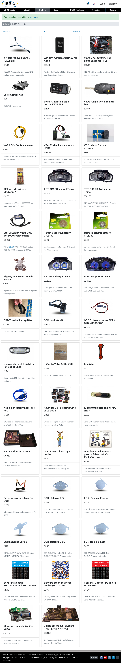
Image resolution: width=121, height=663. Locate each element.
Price (45, 31)
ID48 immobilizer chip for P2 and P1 (100, 409)
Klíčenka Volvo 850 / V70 (58, 364)
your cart (34, 17)
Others (112, 10)
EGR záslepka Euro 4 (96, 498)
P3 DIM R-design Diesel (57, 276)
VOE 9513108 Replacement (19, 145)
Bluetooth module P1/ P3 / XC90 (18, 628)
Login (103, 4)
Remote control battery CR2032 (97, 234)
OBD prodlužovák (53, 320)
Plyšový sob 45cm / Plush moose (18, 278)
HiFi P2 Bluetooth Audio (17, 451)
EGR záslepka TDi (54, 498)
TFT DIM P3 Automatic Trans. (97, 190)
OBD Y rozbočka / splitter (18, 320)
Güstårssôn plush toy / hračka (57, 453)
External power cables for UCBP (18, 499)
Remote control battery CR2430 (57, 234)
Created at (76, 31)
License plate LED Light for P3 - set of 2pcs (19, 365)
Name (6, 31)
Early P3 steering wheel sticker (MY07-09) (57, 584)
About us (96, 10)
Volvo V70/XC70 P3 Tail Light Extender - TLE (97, 59)
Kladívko (89, 364)
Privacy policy (50, 655)
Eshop (6, 24)
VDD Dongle (9, 10)
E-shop (42, 10)
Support (57, 10)
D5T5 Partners (77, 10)
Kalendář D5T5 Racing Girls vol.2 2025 (60, 409)
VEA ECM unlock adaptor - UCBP (58, 147)
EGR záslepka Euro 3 (15, 541)
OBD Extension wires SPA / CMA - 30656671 (99, 321)
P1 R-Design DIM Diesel (97, 276)
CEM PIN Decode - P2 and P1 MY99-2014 (100, 584)
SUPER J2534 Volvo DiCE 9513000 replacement (18, 234)
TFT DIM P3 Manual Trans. (59, 189)
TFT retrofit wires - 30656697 (14, 190)
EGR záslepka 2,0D (54, 541)
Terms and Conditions (35, 655)
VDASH (27, 10)
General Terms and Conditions (13, 655)
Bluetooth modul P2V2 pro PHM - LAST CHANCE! (59, 627)
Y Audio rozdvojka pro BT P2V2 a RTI (18, 59)
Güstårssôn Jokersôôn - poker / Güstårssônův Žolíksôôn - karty (97, 454)
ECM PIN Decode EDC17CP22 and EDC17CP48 (20, 584)
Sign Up (113, 4)
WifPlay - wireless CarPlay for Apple (60, 59)
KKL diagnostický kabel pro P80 (19, 409)
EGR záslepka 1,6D (94, 541)
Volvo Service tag (13, 94)
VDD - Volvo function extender (95, 147)
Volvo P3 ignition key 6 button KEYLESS (56, 103)
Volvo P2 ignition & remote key (99, 103)
